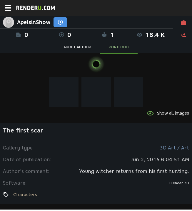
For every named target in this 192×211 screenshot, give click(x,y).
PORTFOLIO (119, 47)
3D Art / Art (174, 148)
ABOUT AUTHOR (77, 47)
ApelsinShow (34, 22)
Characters (25, 194)
